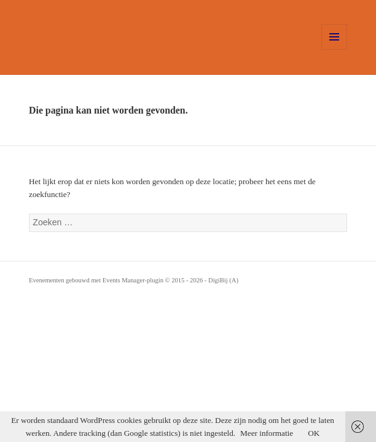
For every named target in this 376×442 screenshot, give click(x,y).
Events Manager (124, 280)
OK (313, 433)
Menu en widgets (334, 49)
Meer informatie (266, 433)
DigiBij (218, 280)
